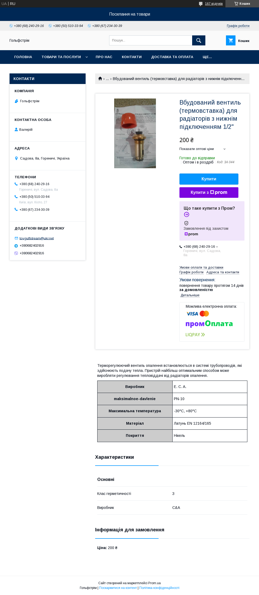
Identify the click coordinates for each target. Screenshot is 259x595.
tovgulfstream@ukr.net (37, 238)
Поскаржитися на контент (118, 588)
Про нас (104, 57)
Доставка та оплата (172, 57)
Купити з (209, 192)
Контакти (132, 57)
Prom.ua (154, 583)
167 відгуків (214, 4)
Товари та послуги (61, 57)
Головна (23, 57)
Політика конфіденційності (159, 588)
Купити (209, 179)
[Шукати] (198, 40)
